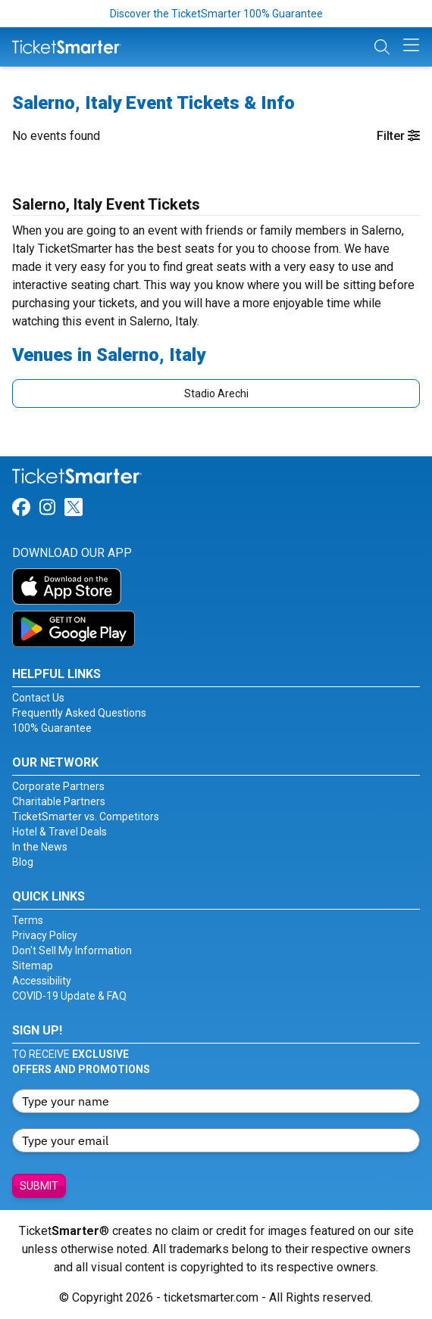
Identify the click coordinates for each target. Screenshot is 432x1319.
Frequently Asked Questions (79, 713)
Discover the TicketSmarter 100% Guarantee (216, 14)
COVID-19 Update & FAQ (69, 996)
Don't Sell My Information (72, 950)
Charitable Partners (58, 801)
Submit (39, 1186)
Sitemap (32, 966)
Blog (22, 862)
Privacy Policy (44, 935)
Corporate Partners (58, 786)
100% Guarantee (52, 728)
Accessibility (41, 981)
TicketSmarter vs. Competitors (85, 816)
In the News (39, 847)
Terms (27, 920)
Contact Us (38, 698)
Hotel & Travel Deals (59, 832)
